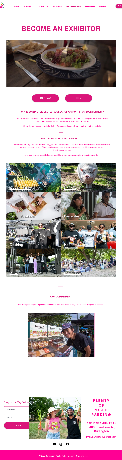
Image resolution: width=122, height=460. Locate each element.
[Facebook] (67, 444)
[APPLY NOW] (45, 98)
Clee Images (82, 456)
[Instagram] (61, 444)
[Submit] (19, 425)
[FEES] (78, 98)
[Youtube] (54, 444)
